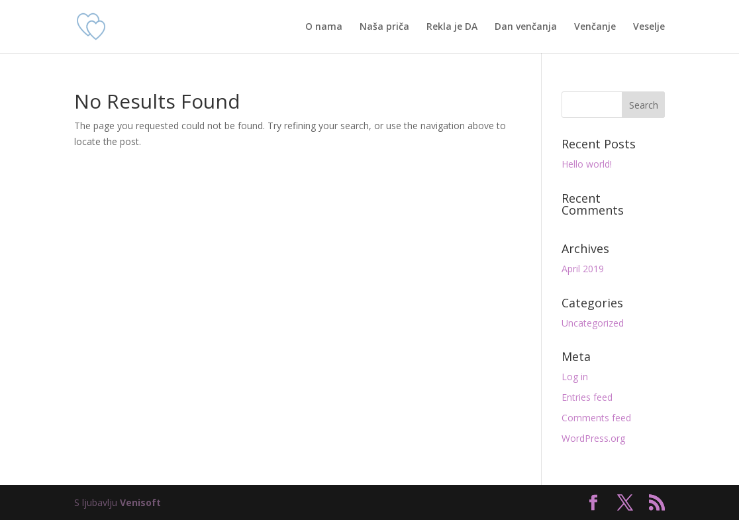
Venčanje (595, 27)
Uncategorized (593, 323)
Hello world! (587, 164)
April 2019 (583, 268)
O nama (323, 27)
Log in (575, 376)
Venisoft (140, 502)
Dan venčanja (526, 27)
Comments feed (596, 417)
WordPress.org (593, 438)
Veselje (649, 27)
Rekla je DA (451, 27)
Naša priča (384, 27)
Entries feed (587, 397)
